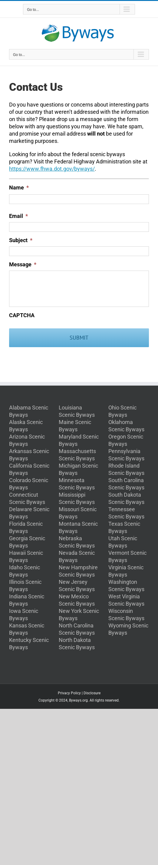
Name (19, 187)
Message (22, 264)
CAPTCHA (22, 315)
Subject (20, 240)
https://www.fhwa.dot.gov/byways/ (52, 169)
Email (18, 216)
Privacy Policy (69, 693)
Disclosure (92, 693)
